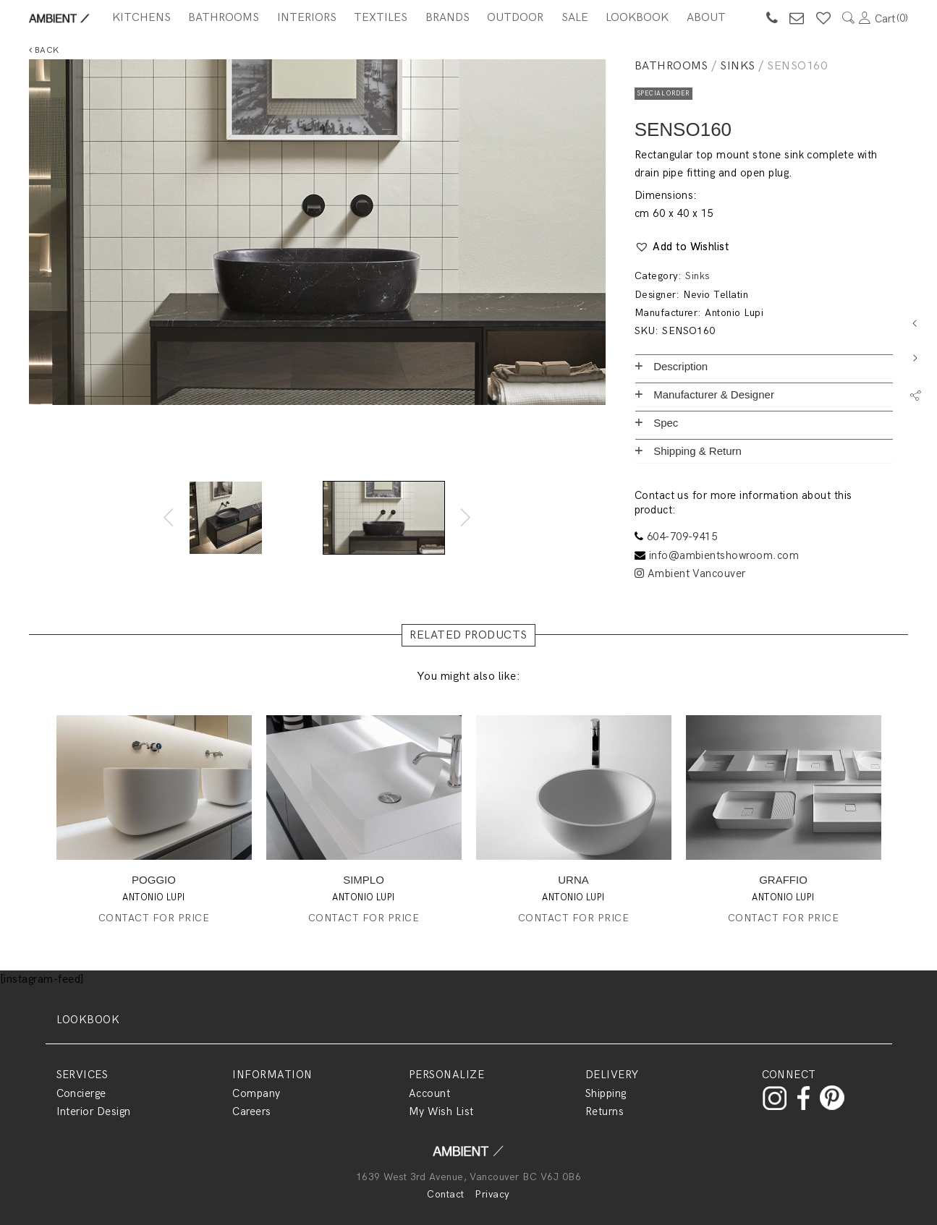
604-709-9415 (682, 536)
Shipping (606, 1093)
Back (44, 50)
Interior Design (93, 1111)
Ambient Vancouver (690, 573)
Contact (445, 1194)
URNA (573, 880)
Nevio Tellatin (715, 295)
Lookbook (637, 18)
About (706, 18)
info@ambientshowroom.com (724, 555)
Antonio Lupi (734, 313)
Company (256, 1093)
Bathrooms (223, 18)
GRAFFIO (783, 880)
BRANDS (447, 18)
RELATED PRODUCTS (468, 635)
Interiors (306, 18)
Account (429, 1093)
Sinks (737, 66)
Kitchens (141, 18)
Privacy (492, 1194)
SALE (574, 18)
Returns (604, 1111)
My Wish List (441, 1111)
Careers (251, 1111)
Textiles (380, 18)
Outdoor (515, 18)
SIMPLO (363, 880)
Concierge (81, 1093)
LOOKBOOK (88, 1019)
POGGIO (154, 880)
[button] (682, 247)
